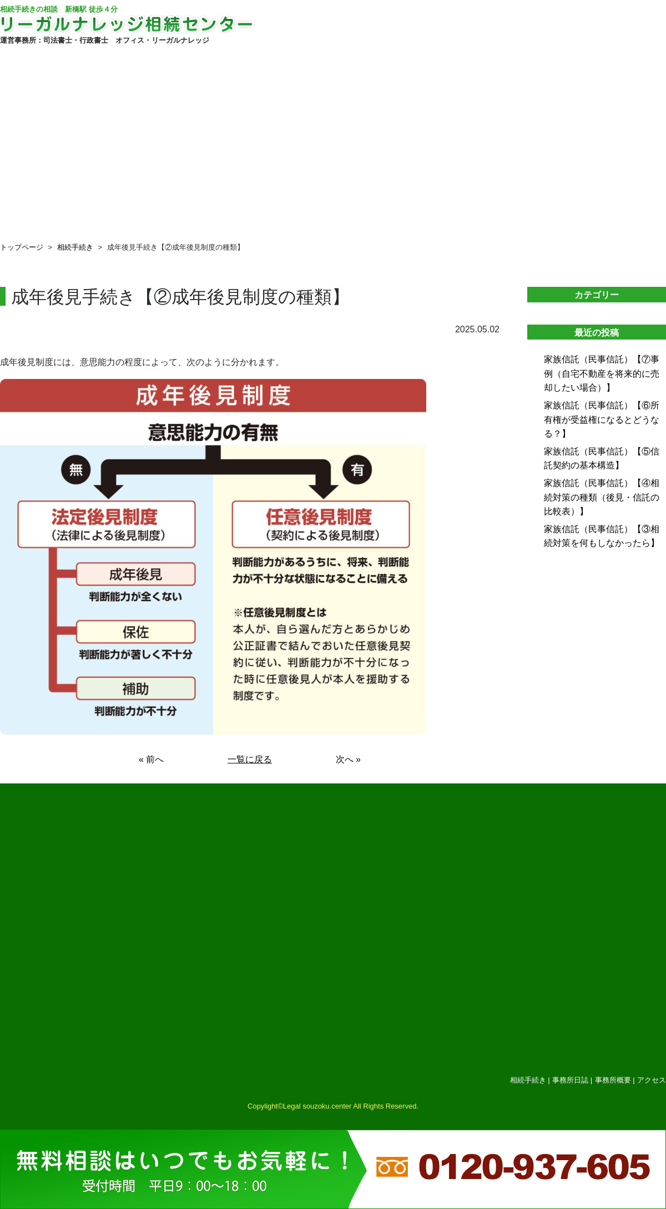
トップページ (21, 247)
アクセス (651, 1080)
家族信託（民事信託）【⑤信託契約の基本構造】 (601, 459)
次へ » (348, 759)
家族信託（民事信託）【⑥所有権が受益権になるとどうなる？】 (601, 419)
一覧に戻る (250, 759)
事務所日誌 (570, 1080)
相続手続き (75, 247)
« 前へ (151, 759)
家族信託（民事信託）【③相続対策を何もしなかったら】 (601, 536)
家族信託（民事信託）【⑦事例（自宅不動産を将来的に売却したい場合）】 (601, 373)
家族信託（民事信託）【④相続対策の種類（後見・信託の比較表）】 (601, 497)
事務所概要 (613, 1080)
